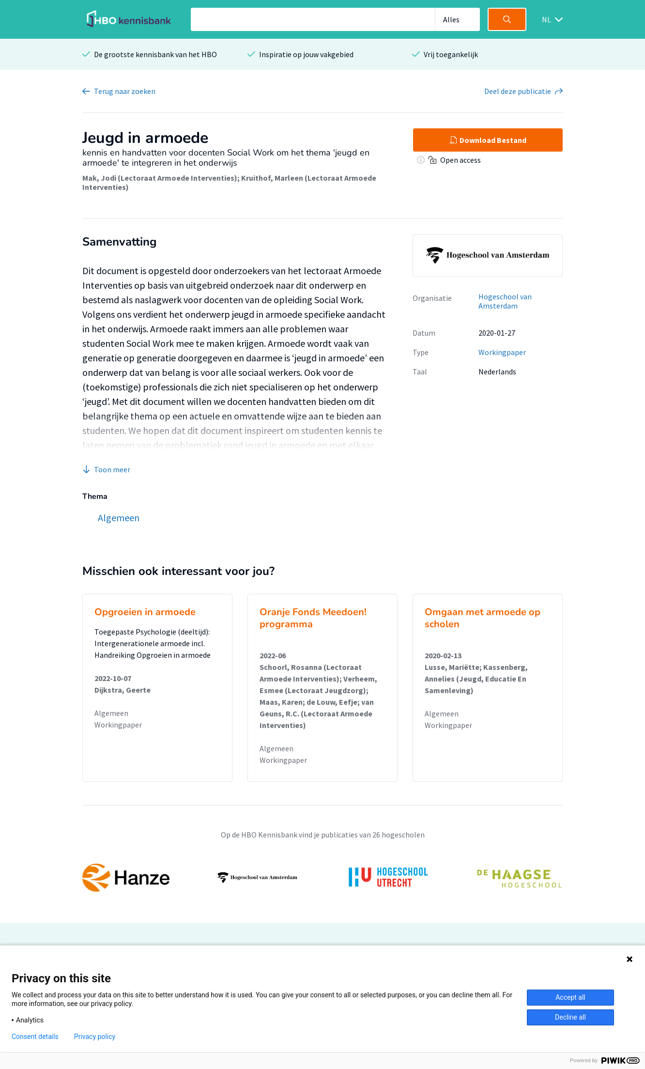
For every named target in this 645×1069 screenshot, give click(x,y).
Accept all (570, 997)
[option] (322, 877)
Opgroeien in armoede (145, 612)
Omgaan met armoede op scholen (482, 618)
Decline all (570, 1017)
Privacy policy (94, 1036)
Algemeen (111, 713)
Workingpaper (502, 352)
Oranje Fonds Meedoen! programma (313, 618)
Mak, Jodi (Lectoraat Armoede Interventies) (159, 178)
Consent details (35, 1036)
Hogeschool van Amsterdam (505, 301)
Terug (124, 91)
